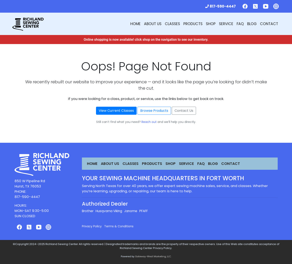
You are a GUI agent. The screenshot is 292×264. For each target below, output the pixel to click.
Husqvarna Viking (109, 211)
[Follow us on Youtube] (266, 6)
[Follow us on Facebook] (245, 6)
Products (193, 23)
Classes (172, 23)
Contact (269, 23)
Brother (87, 211)
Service (226, 23)
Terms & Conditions (118, 226)
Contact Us (184, 110)
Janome (130, 211)
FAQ (240, 23)
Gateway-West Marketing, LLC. (153, 256)
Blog (252, 23)
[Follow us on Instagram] (276, 6)
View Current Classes (116, 110)
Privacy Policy (92, 226)
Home (135, 23)
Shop (211, 23)
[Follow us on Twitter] (255, 6)
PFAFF (143, 211)
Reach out (149, 122)
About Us (152, 23)
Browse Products (154, 110)
